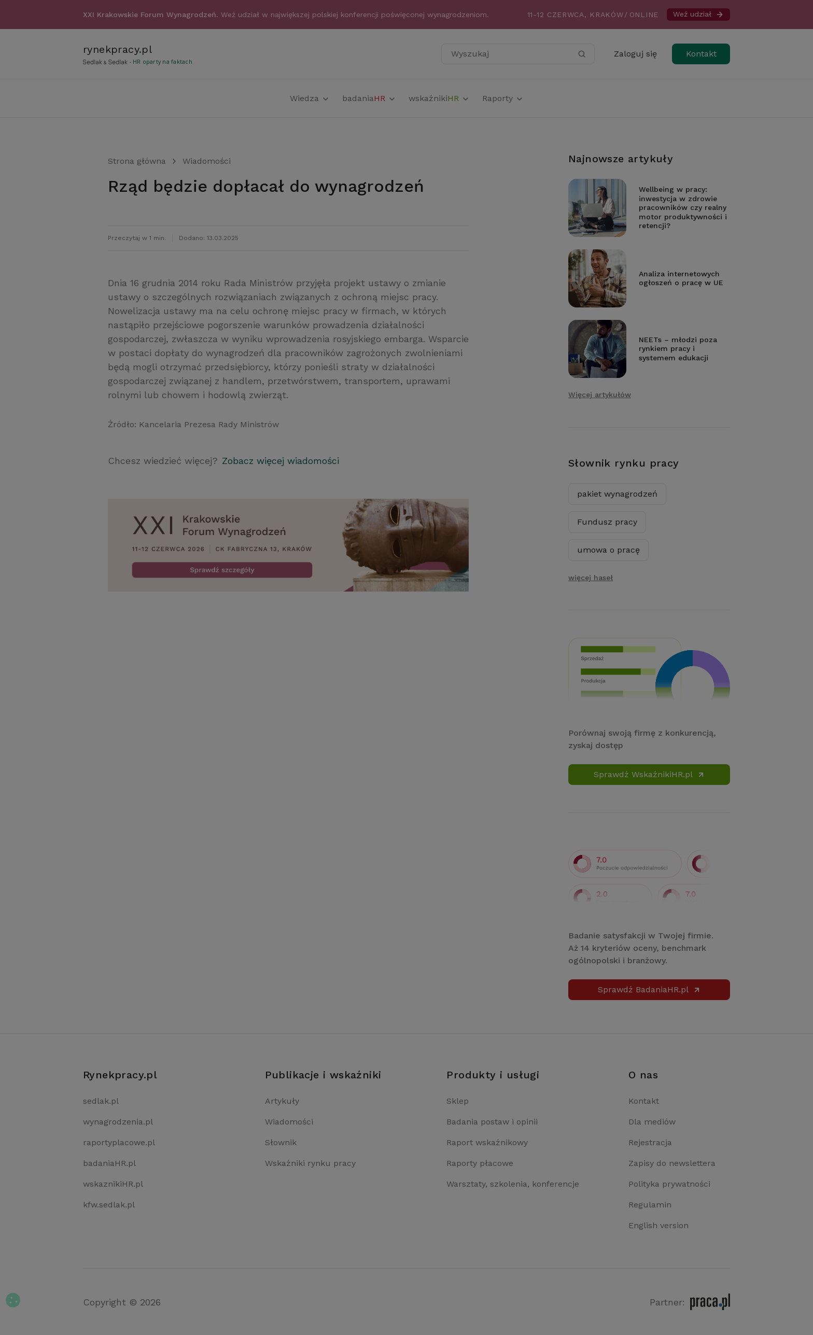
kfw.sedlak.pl (109, 1205)
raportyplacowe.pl (119, 1142)
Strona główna (137, 161)
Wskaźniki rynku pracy (310, 1163)
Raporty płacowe (479, 1163)
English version (658, 1225)
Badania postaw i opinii (492, 1122)
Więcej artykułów (599, 394)
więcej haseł (590, 577)
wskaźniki (439, 98)
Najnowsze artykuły (620, 158)
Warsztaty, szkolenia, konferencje (512, 1184)
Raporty (503, 98)
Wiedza (310, 98)
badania (369, 98)
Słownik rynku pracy (623, 463)
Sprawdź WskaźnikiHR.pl (649, 774)
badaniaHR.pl (109, 1163)
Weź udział (698, 14)
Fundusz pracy (607, 522)
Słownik (281, 1142)
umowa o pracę (608, 550)
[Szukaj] (582, 54)
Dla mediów (652, 1122)
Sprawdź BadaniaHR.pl (649, 989)
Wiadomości (207, 161)
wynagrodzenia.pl (118, 1122)
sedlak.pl (101, 1101)
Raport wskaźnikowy (487, 1142)
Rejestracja (650, 1142)
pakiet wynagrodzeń (617, 494)
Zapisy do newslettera (672, 1163)
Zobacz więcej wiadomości (280, 460)
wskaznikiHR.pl (113, 1184)
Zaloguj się (635, 54)
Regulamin (649, 1205)
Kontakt (701, 54)
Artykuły (282, 1101)
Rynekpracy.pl (120, 1075)
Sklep (457, 1101)
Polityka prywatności (669, 1184)
